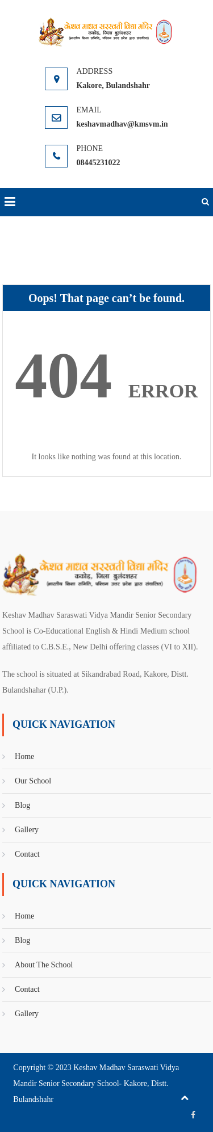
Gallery (27, 829)
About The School (44, 965)
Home (24, 756)
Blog (22, 805)
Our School (33, 781)
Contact (27, 854)
